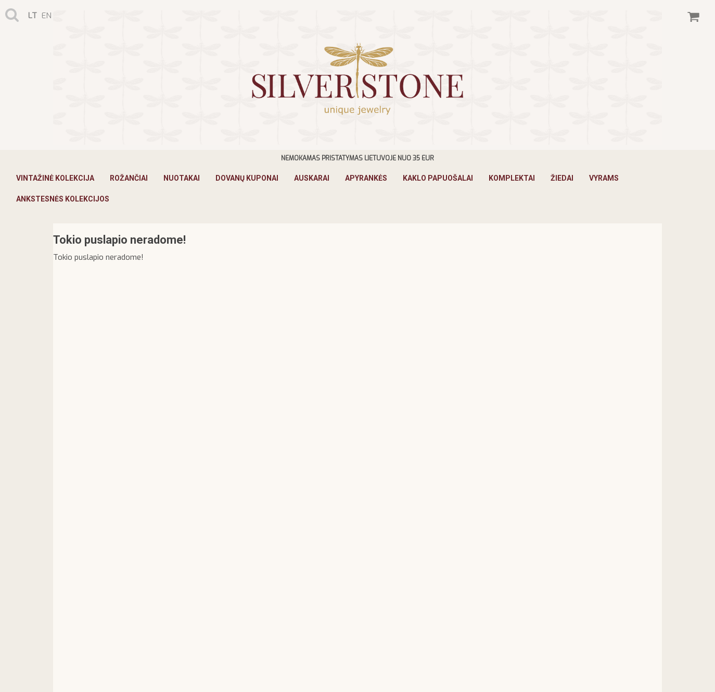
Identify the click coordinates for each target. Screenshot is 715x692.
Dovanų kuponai (246, 178)
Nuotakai (181, 178)
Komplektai (512, 178)
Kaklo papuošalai (438, 178)
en (47, 15)
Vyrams (604, 178)
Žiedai (562, 178)
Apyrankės (366, 178)
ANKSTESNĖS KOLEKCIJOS (62, 199)
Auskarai (311, 178)
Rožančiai (129, 178)
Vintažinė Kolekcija (55, 178)
